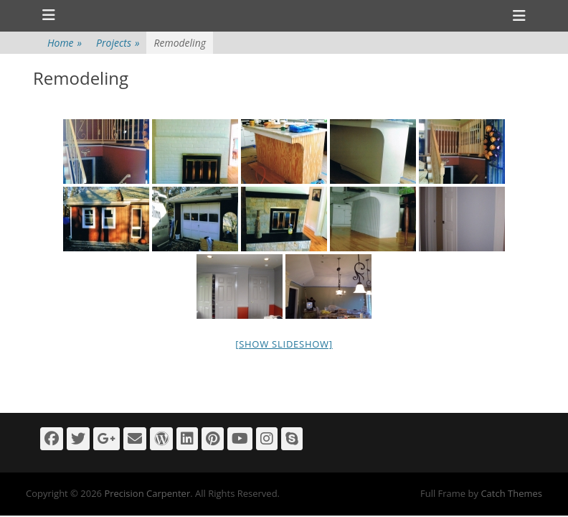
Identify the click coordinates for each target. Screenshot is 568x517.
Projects (117, 42)
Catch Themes (511, 493)
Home (64, 42)
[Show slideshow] (284, 343)
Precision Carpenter (147, 493)
